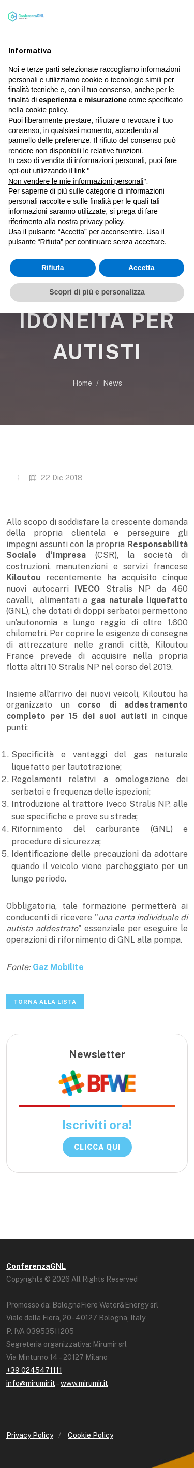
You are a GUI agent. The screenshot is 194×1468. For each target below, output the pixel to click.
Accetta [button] (141, 267)
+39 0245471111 (34, 1370)
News (112, 383)
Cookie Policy (90, 1435)
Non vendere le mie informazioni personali (75, 181)
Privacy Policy (29, 1435)
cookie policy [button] (45, 110)
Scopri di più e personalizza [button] (96, 292)
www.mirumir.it (84, 1383)
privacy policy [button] (101, 221)
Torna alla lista (45, 1002)
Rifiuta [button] (52, 267)
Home (82, 383)
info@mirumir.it (30, 1383)
